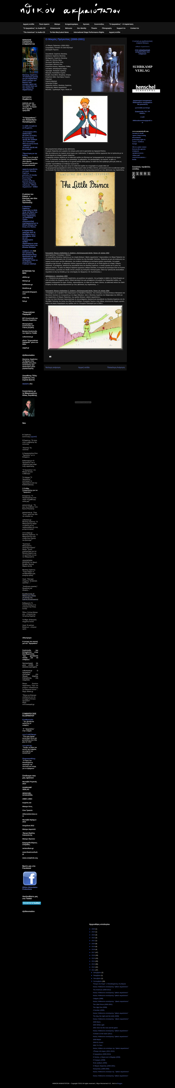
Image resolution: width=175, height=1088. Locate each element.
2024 (93, 932)
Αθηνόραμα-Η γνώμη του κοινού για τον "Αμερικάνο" (30, 640)
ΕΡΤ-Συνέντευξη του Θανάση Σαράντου (30, 319)
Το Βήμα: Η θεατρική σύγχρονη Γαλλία (29, 620)
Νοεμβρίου (97, 975)
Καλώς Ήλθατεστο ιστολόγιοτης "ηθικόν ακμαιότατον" (110, 987)
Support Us (121, 28)
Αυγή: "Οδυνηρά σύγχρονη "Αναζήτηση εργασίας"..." (29, 581)
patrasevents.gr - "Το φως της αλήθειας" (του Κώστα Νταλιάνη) (30, 507)
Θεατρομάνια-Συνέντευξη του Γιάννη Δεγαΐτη (28, 325)
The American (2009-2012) (102, 990)
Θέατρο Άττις (27, 806)
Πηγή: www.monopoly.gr (28, 703)
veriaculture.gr (28, 848)
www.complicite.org (30, 858)
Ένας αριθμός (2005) (100, 1063)
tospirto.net (26, 803)
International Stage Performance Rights (89, 32)
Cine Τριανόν (27, 810)
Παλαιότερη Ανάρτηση (116, 367)
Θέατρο (57, 24)
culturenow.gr (27, 337)
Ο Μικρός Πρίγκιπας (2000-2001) (104, 1066)
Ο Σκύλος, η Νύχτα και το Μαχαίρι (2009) (106, 1057)
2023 (93, 935)
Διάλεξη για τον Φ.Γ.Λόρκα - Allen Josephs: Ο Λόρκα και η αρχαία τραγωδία (29, 106)
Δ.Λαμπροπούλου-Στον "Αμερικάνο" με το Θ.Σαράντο (30, 455)
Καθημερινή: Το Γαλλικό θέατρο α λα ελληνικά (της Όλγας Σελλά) (29, 605)
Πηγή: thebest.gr (27, 691)
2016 (93, 955)
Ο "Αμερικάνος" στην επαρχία (28, 730)
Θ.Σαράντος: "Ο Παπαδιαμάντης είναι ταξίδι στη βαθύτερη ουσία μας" (29, 498)
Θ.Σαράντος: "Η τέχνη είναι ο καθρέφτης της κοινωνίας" (29, 442)
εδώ (31, 384)
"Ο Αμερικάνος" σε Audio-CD (34, 28)
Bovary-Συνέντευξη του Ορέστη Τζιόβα (29, 332)
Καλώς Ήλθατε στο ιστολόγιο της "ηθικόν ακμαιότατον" (111, 1048)
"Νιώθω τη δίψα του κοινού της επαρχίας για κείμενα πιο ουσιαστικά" (29, 750)
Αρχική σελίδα (28, 24)
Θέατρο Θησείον (28, 839)
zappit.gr (25, 348)
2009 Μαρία (97, 1039)
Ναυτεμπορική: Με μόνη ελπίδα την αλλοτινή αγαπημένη (30, 665)
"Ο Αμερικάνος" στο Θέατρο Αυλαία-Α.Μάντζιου (29, 471)
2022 (93, 938)
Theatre (94, 28)
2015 (93, 958)
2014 (93, 961)
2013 (93, 964)
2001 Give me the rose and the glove (105, 1028)
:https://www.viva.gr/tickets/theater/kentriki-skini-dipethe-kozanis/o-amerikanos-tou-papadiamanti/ (30, 161)
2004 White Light (98, 1025)
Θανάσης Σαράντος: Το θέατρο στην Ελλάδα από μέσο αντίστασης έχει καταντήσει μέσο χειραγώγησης (30, 363)
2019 (93, 946)
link (34, 251)
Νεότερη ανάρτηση (53, 367)
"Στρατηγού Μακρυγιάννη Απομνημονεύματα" (29, 545)
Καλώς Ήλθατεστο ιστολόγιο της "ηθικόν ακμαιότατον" (111, 1072)
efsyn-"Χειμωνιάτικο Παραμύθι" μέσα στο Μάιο (30, 342)
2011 (93, 970)
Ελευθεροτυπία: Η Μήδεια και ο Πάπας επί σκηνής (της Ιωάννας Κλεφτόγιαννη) (30, 596)
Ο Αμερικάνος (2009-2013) (102, 1054)
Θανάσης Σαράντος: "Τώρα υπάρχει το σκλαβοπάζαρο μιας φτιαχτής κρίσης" (29, 572)
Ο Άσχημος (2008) (99, 1060)
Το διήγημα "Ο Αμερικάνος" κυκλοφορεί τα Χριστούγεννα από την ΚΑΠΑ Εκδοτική (29, 481)
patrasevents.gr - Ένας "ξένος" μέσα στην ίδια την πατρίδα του (29, 514)
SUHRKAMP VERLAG (27, 788)
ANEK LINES (27, 799)
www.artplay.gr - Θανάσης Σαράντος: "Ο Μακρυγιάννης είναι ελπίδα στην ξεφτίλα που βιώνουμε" (30, 536)
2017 (93, 952)
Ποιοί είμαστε (44, 24)
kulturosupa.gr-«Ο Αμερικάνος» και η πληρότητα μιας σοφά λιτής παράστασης (29, 463)
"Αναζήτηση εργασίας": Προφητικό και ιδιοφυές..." (30, 588)
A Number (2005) (98, 1010)
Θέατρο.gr (26, 281)
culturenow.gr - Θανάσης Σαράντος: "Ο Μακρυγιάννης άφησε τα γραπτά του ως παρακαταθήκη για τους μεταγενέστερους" (30, 524)
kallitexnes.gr (27, 284)
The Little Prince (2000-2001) (102, 1004)
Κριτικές (86, 24)
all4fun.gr (26, 277)
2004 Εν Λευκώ (98, 1042)
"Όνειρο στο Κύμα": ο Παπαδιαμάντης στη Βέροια (109, 984)
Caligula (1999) (98, 998)
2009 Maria (97, 1022)
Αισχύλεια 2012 (28, 825)
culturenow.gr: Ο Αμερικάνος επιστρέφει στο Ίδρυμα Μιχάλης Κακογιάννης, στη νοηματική (30, 675)
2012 (93, 967)
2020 (93, 943)
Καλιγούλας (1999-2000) (101, 1069)
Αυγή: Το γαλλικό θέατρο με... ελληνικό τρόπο (29, 627)
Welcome (68, 28)
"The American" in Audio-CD (34, 32)
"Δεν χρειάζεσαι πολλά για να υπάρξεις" (28, 723)
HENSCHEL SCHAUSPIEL (27, 794)
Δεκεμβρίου (97, 972)
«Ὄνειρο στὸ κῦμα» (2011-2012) (104, 1051)
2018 (93, 949)
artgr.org (25, 297)
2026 (93, 929)
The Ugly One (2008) (100, 1007)
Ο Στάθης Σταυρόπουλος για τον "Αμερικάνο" (30, 490)
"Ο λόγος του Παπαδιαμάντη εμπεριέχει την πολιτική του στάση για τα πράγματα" (29, 764)
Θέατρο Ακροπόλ (29, 829)
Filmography (107, 28)
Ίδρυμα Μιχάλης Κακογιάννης (28, 834)
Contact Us (134, 28)
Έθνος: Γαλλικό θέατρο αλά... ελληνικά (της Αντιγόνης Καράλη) (30, 614)
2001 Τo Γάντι (97, 1045)
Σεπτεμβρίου (97, 981)
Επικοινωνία (55, 28)
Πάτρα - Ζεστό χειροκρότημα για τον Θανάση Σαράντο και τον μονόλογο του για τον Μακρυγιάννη (29, 553)
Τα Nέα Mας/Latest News (59, 32)
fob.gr (24, 301)
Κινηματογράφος (71, 24)
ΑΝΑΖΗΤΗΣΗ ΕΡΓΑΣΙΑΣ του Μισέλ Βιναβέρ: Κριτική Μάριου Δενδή (29, 563)
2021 (93, 940)
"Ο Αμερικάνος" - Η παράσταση (121, 24)
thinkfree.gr (26, 288)
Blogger (119, 1083)
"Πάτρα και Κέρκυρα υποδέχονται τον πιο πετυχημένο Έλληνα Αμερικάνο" (29, 698)
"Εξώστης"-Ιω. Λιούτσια (27, 448)
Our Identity (81, 28)
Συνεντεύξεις (99, 24)
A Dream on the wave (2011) (102, 1033)
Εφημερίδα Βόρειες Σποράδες (29, 844)
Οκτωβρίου (97, 978)
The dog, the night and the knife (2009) (106, 1016)
